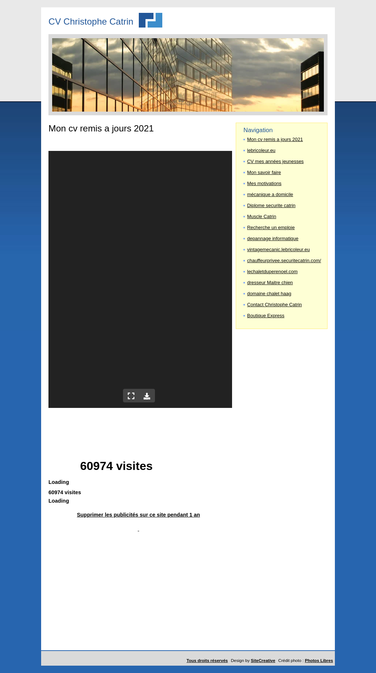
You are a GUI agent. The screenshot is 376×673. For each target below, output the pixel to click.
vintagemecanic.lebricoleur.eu (278, 249)
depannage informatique (273, 238)
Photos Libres (319, 660)
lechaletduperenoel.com (272, 271)
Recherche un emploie (271, 227)
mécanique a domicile (270, 194)
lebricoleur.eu (261, 150)
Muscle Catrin (261, 216)
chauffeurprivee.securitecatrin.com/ (283, 260)
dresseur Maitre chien (270, 282)
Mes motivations (264, 183)
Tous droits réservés (207, 660)
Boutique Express (266, 315)
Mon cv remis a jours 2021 (275, 139)
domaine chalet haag (269, 293)
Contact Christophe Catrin (274, 304)
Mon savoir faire (264, 172)
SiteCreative (263, 660)
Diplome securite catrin (271, 205)
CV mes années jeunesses (275, 161)
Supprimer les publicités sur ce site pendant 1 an (138, 515)
